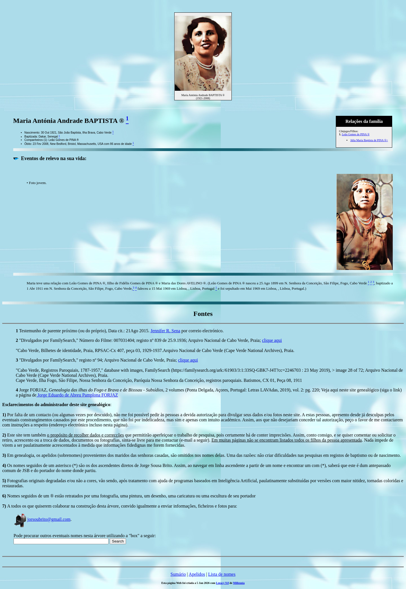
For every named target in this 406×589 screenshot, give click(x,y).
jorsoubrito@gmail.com (42, 519)
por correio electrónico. (202, 330)
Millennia (239, 582)
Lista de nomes (221, 574)
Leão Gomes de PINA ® (355, 134)
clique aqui (272, 340)
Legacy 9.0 (222, 582)
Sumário (178, 574)
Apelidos (197, 574)
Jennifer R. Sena (165, 330)
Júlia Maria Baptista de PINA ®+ (369, 140)
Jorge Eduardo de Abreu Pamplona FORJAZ (77, 395)
